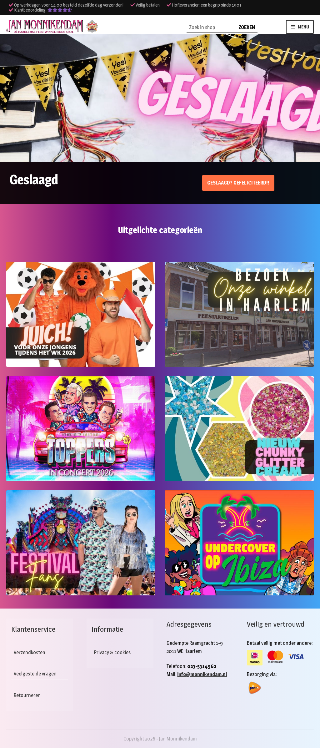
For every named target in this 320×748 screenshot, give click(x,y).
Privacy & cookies (112, 652)
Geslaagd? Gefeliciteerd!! (238, 183)
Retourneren (27, 695)
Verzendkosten (29, 652)
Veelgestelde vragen (35, 674)
